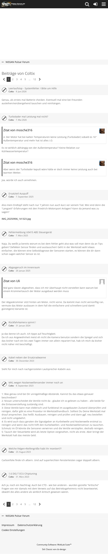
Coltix (11, 91)
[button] (87, 4)
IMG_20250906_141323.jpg (16, 218)
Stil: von (54, 549)
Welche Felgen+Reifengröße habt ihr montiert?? (35, 448)
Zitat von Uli (11, 281)
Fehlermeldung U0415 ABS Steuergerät (30, 232)
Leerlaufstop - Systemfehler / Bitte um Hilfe (33, 88)
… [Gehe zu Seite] (29, 79)
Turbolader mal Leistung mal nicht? (28, 116)
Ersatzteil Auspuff (18, 193)
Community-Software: (54, 544)
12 (34, 79)
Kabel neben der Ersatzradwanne (27, 357)
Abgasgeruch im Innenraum (24, 267)
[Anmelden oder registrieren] (95, 4)
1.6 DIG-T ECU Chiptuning (23, 473)
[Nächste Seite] (39, 79)
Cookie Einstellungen (13, 530)
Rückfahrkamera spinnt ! (22, 322)
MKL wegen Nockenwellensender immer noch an (36, 382)
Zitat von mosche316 (17, 130)
